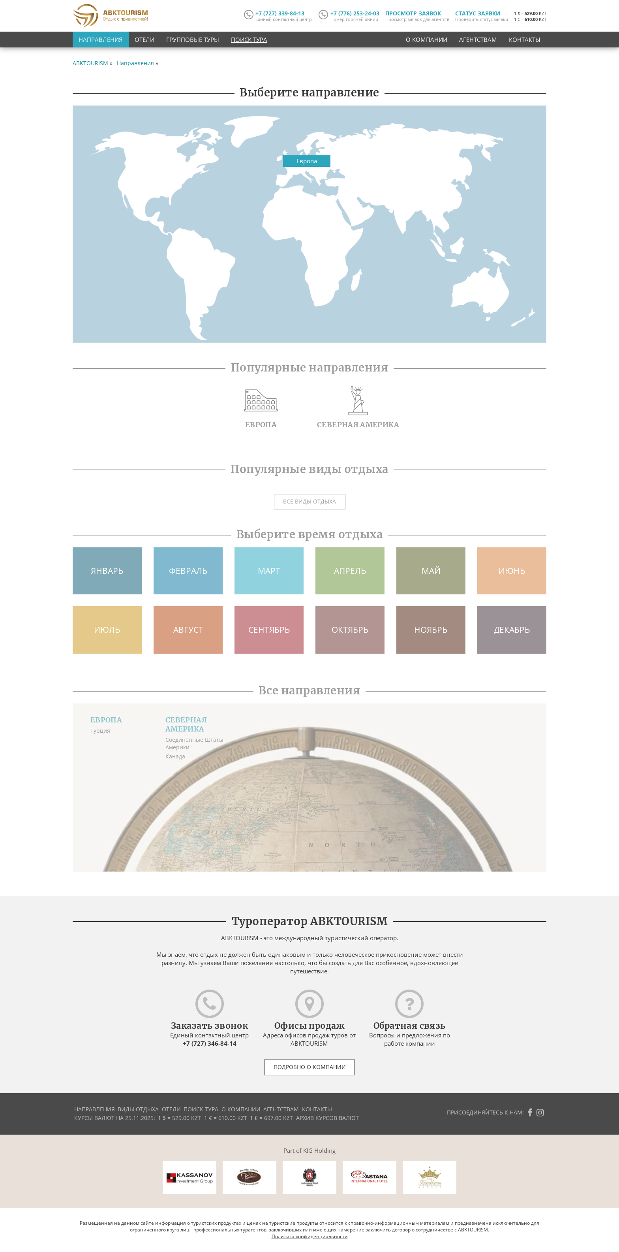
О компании (426, 39)
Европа (106, 719)
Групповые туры (192, 39)
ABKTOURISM (90, 63)
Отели (144, 39)
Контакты (524, 39)
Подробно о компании (310, 1067)
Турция (100, 730)
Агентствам (478, 39)
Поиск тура (249, 39)
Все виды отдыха (309, 501)
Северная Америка (186, 724)
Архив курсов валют (327, 1118)
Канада (175, 756)
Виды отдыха (138, 1109)
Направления (101, 39)
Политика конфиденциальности (310, 1236)
